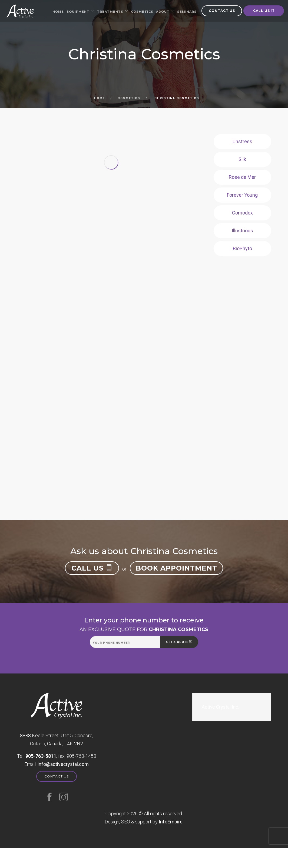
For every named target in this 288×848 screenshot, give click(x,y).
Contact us (222, 11)
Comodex (242, 213)
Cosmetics (142, 12)
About (163, 12)
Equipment (78, 12)
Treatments (110, 12)
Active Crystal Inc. (220, 707)
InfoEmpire (171, 821)
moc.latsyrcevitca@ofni (63, 764)
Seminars (187, 12)
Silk (242, 159)
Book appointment (176, 568)
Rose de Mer (242, 177)
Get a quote (179, 642)
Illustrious (242, 230)
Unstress (242, 141)
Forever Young (242, 195)
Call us (263, 11)
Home (58, 12)
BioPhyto (242, 248)
